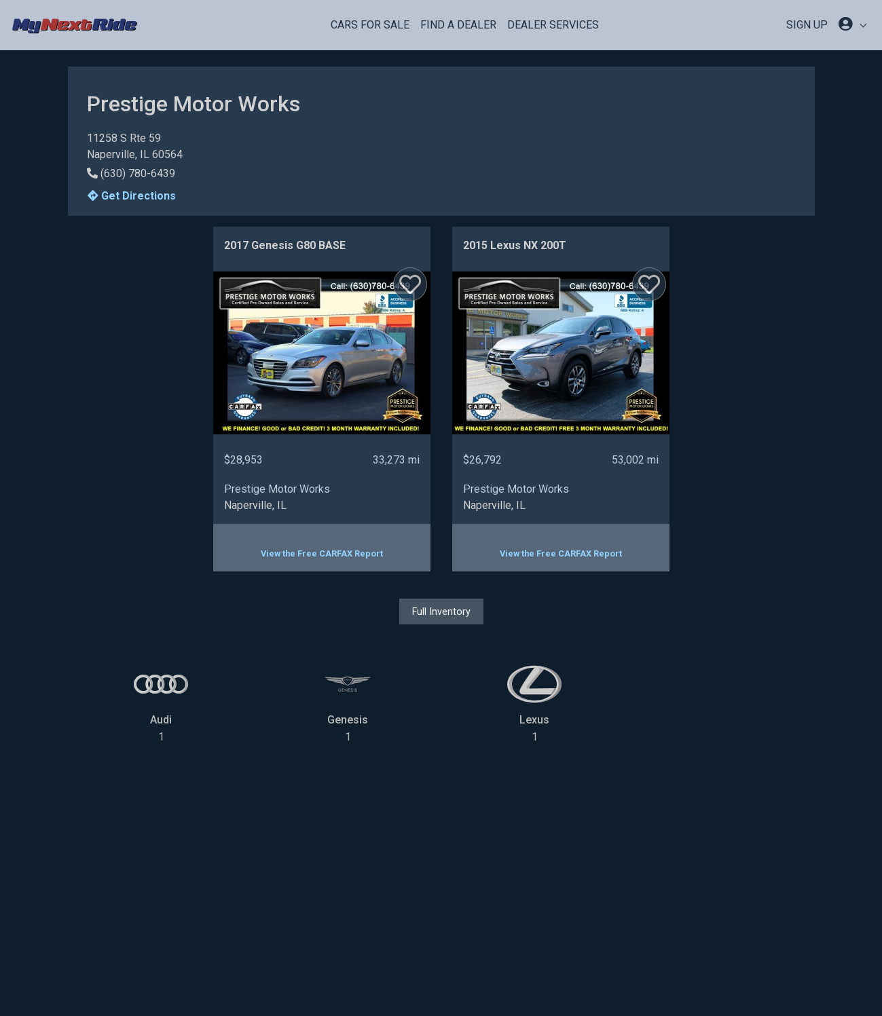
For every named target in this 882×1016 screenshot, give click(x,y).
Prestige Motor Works (277, 489)
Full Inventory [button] (441, 611)
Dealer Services (553, 24)
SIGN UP (807, 24)
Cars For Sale (370, 24)
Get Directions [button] (132, 195)
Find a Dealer (458, 24)
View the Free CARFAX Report (322, 553)
